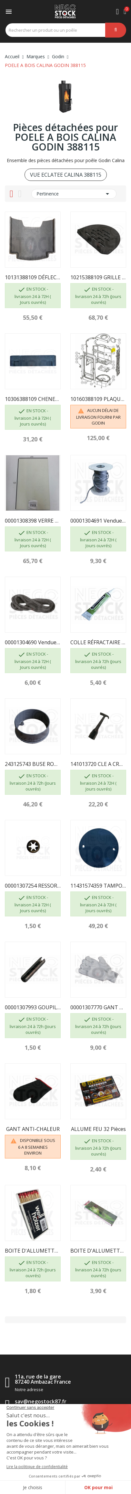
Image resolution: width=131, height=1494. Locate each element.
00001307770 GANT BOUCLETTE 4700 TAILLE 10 (98, 1007)
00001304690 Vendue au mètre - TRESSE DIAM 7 (33, 642)
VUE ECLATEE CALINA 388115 (65, 174)
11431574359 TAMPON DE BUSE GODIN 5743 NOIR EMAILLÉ (98, 885)
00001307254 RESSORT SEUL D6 (33, 885)
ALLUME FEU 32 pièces (98, 1129)
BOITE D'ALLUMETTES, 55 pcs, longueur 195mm (98, 1250)
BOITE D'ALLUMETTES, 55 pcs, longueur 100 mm (33, 1250)
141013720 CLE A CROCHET (98, 764)
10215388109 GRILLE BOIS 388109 (98, 277)
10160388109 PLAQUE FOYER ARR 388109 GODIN (98, 399)
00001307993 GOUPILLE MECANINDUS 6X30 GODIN (33, 1007)
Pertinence (73, 194)
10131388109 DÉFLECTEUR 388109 (33, 277)
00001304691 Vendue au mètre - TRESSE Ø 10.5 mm (98, 520)
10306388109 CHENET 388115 (33, 399)
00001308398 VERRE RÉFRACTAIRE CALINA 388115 (33, 520)
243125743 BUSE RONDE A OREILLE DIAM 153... (33, 764)
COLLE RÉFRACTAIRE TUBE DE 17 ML (98, 642)
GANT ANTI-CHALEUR (33, 1129)
